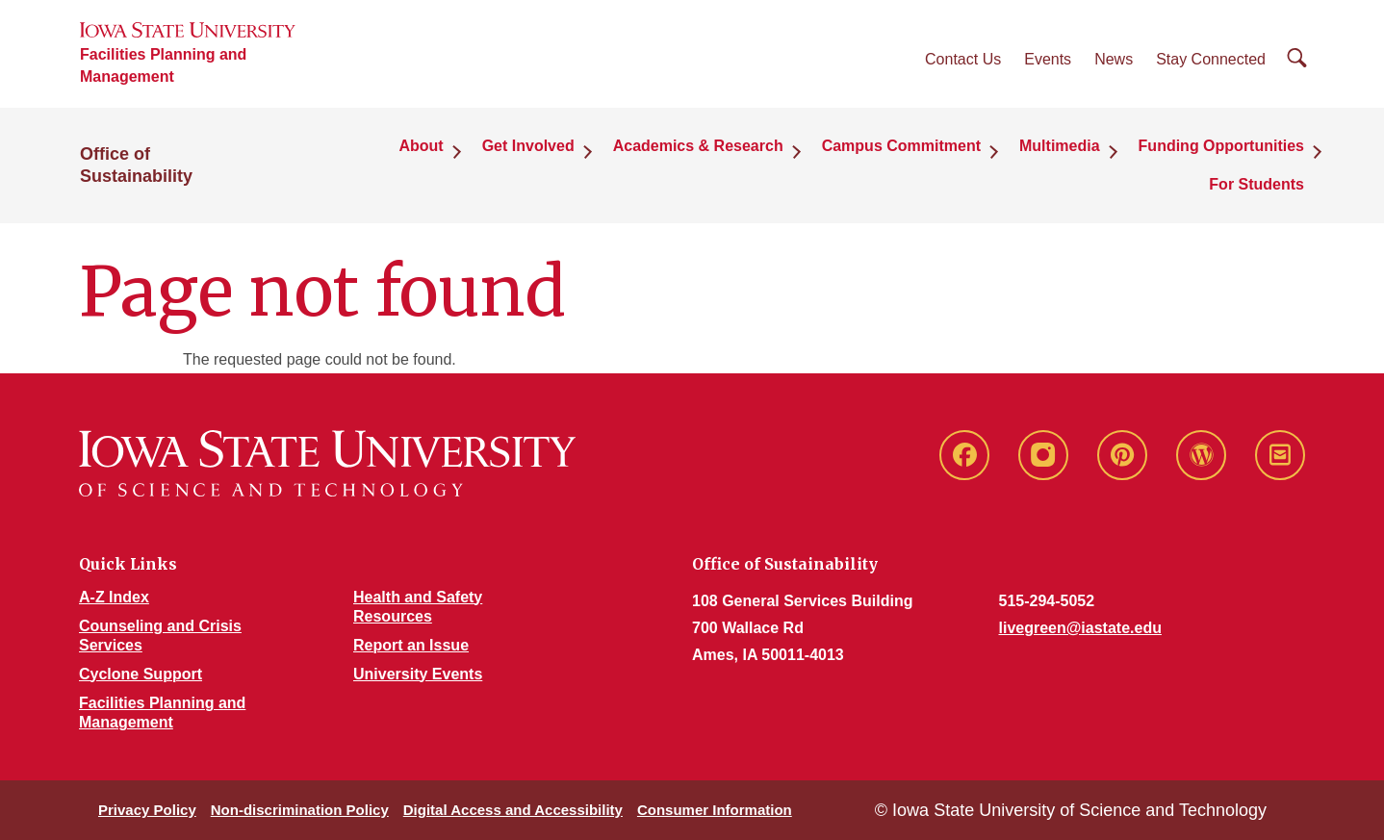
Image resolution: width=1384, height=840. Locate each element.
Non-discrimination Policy (300, 810)
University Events (417, 674)
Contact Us (963, 59)
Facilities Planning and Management (163, 65)
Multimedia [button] (1059, 146)
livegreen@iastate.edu (1080, 628)
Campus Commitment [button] (901, 146)
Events (1047, 59)
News (1113, 59)
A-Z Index (114, 597)
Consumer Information (714, 810)
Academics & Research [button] (698, 146)
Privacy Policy (147, 810)
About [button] (420, 146)
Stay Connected (1211, 59)
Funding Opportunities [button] (1221, 146)
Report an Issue (411, 645)
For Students (1256, 184)
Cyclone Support (140, 674)
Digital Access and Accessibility (513, 810)
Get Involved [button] (528, 146)
